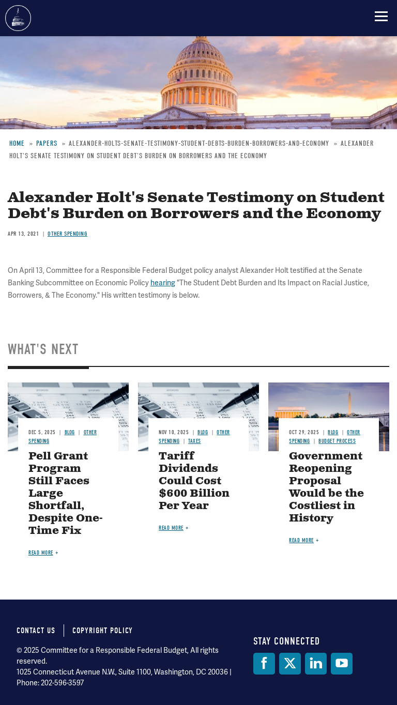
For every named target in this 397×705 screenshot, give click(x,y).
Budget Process (337, 441)
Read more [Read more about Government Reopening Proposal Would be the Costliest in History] (301, 540)
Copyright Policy (102, 630)
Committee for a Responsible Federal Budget (18, 18)
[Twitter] (290, 664)
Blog (70, 432)
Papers (46, 143)
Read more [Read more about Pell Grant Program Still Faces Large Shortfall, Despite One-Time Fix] (40, 552)
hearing (162, 282)
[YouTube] (342, 664)
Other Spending (67, 233)
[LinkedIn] (316, 664)
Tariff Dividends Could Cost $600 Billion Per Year (194, 481)
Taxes (194, 441)
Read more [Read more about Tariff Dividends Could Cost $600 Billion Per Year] (171, 528)
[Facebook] (264, 664)
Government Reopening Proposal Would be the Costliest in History (326, 488)
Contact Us (36, 630)
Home (17, 143)
